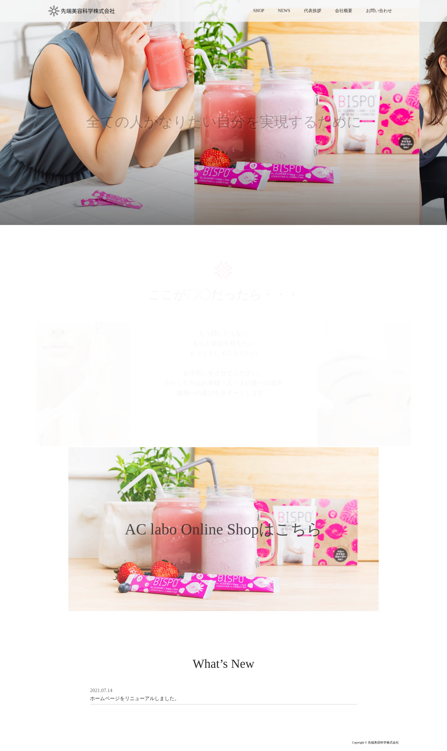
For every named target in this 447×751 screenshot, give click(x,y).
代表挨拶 (312, 10)
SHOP (258, 10)
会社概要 (343, 10)
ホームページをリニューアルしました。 (134, 698)
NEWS (284, 10)
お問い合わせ (379, 10)
